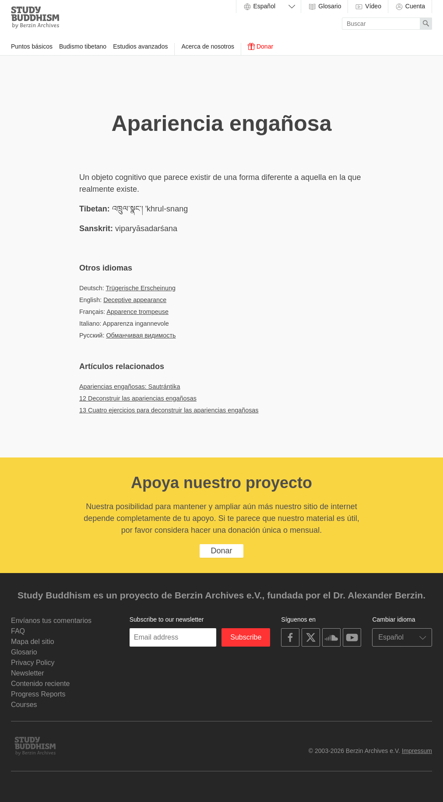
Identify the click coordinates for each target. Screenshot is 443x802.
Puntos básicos (32, 46)
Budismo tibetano (82, 46)
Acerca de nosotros (207, 46)
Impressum (417, 750)
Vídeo (368, 6)
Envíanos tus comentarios (51, 620)
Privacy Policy (33, 662)
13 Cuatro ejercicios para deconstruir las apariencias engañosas (169, 410)
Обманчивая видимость (141, 335)
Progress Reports (38, 694)
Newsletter (27, 673)
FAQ (18, 631)
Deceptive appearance (134, 299)
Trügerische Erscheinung (141, 288)
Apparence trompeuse (137, 311)
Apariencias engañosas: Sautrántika (129, 386)
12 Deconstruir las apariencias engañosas (138, 398)
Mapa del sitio (32, 641)
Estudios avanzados (140, 46)
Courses (24, 704)
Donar (260, 46)
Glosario (324, 6)
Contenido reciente (40, 683)
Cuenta (410, 6)
